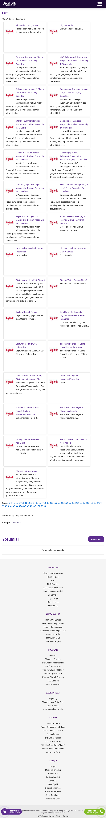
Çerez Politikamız (53, 795)
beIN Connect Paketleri (53, 591)
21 (53, 503)
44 (17, 506)
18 (45, 503)
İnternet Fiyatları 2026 (53, 673)
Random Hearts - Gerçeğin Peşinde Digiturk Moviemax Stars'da (72, 219)
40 (6, 506)
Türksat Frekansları (53, 741)
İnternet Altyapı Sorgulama (53, 749)
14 (34, 503)
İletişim (53, 766)
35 (92, 503)
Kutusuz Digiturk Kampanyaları (53, 631)
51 (36, 506)
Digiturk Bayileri (53, 777)
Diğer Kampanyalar (53, 641)
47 (25, 506)
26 (67, 503)
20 (51, 503)
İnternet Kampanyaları (53, 627)
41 (9, 506)
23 (59, 503)
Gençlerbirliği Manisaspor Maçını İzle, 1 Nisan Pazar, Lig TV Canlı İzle (74, 124)
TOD (53, 580)
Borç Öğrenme (53, 734)
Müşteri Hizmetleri (53, 770)
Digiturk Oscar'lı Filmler (26, 312)
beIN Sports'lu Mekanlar (53, 709)
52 (39, 506)
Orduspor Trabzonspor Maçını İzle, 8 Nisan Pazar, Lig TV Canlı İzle (29, 60)
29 (76, 503)
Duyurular (16, 522)
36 (95, 503)
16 (40, 503)
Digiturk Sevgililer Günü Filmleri (30, 280)
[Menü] (100, 3)
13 (31, 503)
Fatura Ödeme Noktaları (53, 731)
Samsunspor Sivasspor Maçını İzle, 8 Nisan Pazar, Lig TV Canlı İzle (74, 92)
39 (3, 506)
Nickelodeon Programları (27, 25)
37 (98, 503)
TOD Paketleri (53, 584)
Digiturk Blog (52, 577)
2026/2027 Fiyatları (53, 666)
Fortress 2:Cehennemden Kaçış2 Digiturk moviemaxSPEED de (27, 411)
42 (11, 506)
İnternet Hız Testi (53, 752)
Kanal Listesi (52, 602)
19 (48, 503)
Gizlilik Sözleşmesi (53, 788)
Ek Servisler (53, 595)
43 (14, 506)
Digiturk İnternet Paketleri (53, 663)
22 (56, 503)
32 (84, 503)
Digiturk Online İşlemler (53, 573)
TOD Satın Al (53, 681)
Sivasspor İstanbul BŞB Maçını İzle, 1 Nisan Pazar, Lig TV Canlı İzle (74, 188)
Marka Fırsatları (53, 638)
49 (31, 506)
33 (87, 503)
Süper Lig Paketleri (53, 659)
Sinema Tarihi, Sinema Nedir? (73, 280)
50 (33, 506)
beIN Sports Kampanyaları (53, 623)
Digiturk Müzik (66, 25)
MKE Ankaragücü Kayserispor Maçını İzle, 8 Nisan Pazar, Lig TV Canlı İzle (74, 60)
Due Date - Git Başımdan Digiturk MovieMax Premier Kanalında (72, 315)
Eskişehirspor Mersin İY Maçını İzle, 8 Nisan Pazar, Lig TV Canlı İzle (30, 92)
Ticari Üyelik (53, 784)
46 (22, 506)
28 (73, 503)
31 (81, 503)
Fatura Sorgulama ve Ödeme (53, 727)
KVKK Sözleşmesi (53, 791)
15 (37, 503)
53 (42, 506)
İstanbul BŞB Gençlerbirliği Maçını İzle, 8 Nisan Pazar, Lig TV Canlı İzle (30, 124)
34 (89, 503)
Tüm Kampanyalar (53, 620)
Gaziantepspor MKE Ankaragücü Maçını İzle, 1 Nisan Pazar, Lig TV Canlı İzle (73, 156)
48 (28, 506)
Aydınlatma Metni (53, 799)
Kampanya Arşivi (53, 634)
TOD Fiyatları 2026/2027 (52, 670)
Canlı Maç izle (53, 706)
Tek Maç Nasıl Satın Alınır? (53, 745)
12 (29, 503)
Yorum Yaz (96, 539)
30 (78, 503)
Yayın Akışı (53, 598)
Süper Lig (53, 698)
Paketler (52, 655)
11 (26, 503)
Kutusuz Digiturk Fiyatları (53, 677)
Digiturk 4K (53, 606)
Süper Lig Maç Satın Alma (53, 702)
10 (23, 503)
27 (70, 503)
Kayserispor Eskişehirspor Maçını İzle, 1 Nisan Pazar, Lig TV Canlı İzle (30, 219)
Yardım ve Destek (53, 723)
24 (62, 503)
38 (100, 503)
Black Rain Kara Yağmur (27, 471)
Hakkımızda (53, 773)
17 (42, 503)
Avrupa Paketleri (53, 684)
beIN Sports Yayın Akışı (53, 588)
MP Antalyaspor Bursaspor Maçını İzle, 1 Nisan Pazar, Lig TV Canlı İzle (30, 188)
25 (64, 503)
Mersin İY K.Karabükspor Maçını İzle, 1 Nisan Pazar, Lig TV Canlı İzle (30, 156)
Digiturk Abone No (53, 738)
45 (20, 506)
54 (44, 506)
